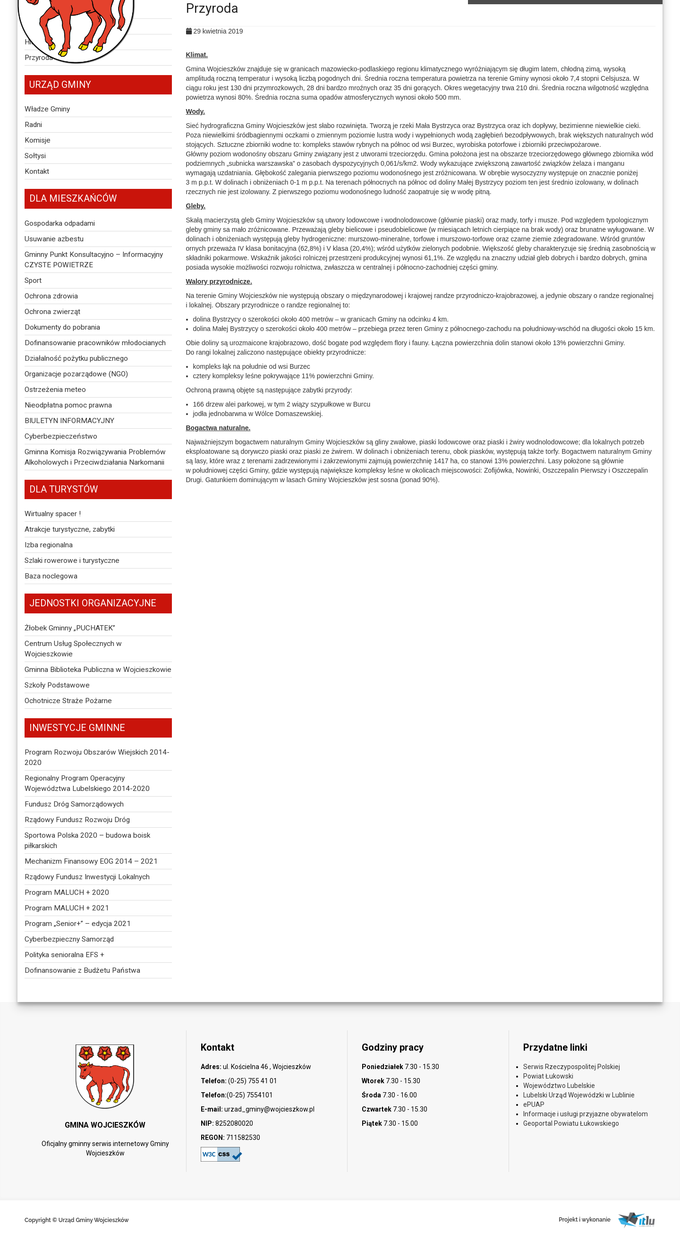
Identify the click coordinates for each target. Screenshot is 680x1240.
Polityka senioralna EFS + (64, 955)
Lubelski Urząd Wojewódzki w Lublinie (579, 1095)
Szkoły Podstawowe (57, 685)
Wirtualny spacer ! (53, 514)
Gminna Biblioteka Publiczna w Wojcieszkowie (98, 669)
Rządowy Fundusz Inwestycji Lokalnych (87, 877)
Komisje (38, 140)
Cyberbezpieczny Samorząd (69, 939)
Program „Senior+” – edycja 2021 (78, 923)
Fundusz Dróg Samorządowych (74, 804)
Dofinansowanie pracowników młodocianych (95, 343)
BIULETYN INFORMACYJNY (69, 420)
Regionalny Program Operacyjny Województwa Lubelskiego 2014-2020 (87, 783)
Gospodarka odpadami (60, 223)
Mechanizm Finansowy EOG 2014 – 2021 (91, 861)
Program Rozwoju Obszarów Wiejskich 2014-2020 (97, 757)
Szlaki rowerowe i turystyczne (72, 560)
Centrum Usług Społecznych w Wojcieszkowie (73, 648)
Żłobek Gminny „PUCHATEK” (70, 628)
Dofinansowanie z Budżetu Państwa (82, 970)
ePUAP (533, 1104)
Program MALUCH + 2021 (67, 908)
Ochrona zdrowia (51, 296)
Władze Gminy (47, 109)
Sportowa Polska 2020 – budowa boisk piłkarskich (87, 840)
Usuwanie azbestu (54, 239)
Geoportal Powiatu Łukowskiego (571, 1123)
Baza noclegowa (51, 576)
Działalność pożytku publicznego (76, 358)
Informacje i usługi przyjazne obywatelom (585, 1114)
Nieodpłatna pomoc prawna (68, 405)
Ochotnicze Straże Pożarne (68, 700)
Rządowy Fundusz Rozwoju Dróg (77, 819)
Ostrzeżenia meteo (55, 389)
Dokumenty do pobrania (62, 327)
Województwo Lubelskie (559, 1085)
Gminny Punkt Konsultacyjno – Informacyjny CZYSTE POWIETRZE (94, 259)
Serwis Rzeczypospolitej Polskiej (571, 1066)
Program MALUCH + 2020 (67, 892)
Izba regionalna (49, 545)
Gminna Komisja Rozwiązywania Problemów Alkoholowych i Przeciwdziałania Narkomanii (95, 457)
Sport (33, 280)
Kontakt (37, 171)
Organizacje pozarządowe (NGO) (76, 374)
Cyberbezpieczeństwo (61, 436)
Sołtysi (35, 156)
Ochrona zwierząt (52, 311)
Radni (33, 124)
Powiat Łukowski (548, 1076)
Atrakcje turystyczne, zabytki (70, 529)
